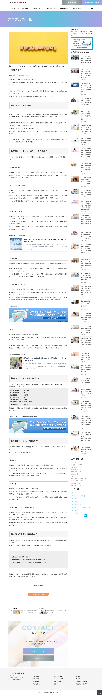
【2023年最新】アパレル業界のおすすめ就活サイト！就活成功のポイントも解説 (86, 405)
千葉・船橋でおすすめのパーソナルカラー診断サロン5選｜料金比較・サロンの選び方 (86, 290)
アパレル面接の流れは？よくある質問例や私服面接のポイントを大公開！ (86, 316)
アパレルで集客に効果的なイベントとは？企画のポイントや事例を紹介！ (86, 101)
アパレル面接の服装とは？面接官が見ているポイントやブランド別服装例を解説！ (86, 167)
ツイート (78, 514)
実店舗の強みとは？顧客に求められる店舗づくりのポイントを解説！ (86, 392)
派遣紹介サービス (76, 469)
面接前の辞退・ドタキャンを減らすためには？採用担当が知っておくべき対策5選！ (86, 342)
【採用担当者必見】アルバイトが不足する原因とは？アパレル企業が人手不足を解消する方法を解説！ (86, 421)
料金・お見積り (77, 8)
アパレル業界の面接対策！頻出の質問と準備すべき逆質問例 (86, 192)
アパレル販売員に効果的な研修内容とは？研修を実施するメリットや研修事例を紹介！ (86, 248)
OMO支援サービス (76, 483)
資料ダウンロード (38, 651)
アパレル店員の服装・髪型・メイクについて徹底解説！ (86, 380)
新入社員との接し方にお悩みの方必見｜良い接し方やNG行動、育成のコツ (86, 304)
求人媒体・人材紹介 (76, 465)
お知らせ (73, 463)
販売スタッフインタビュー (78, 478)
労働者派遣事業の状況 (81, 684)
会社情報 (90, 8)
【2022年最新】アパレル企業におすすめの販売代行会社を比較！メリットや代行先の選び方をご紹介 (86, 220)
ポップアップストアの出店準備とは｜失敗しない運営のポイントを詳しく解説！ (86, 329)
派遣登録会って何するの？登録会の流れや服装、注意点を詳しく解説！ (86, 369)
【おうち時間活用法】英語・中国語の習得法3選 (86, 449)
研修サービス (75, 507)
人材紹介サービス (76, 510)
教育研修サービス (76, 472)
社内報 (73, 476)
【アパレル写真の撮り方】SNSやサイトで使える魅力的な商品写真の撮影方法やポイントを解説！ (86, 152)
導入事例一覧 (36, 8)
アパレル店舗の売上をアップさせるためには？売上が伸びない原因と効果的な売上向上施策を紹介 (86, 205)
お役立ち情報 (74, 474)
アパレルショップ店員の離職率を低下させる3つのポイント (86, 140)
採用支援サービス (24, 75)
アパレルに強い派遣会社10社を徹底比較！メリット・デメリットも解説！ (86, 235)
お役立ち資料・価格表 (92, 3)
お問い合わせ (72, 3)
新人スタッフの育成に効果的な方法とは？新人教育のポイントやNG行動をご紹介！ (86, 115)
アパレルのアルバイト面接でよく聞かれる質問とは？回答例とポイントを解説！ (86, 356)
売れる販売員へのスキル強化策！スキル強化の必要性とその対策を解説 (86, 277)
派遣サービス (86, 507)
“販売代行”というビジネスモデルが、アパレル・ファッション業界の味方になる (86, 128)
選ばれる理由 (25, 8)
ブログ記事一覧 (51, 8)
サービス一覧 (12, 8)
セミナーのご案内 (58, 679)
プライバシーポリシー (81, 681)
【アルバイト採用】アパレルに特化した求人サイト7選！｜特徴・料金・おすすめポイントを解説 (86, 437)
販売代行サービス (76, 467)
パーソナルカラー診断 (77, 481)
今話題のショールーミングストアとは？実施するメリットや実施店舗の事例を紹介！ (86, 263)
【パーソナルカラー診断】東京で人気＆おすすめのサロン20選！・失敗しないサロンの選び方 (86, 73)
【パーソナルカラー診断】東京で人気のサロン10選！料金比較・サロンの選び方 (86, 60)
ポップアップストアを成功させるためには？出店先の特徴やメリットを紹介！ (86, 181)
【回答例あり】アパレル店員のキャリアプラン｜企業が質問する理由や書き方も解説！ (86, 88)
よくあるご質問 (64, 8)
